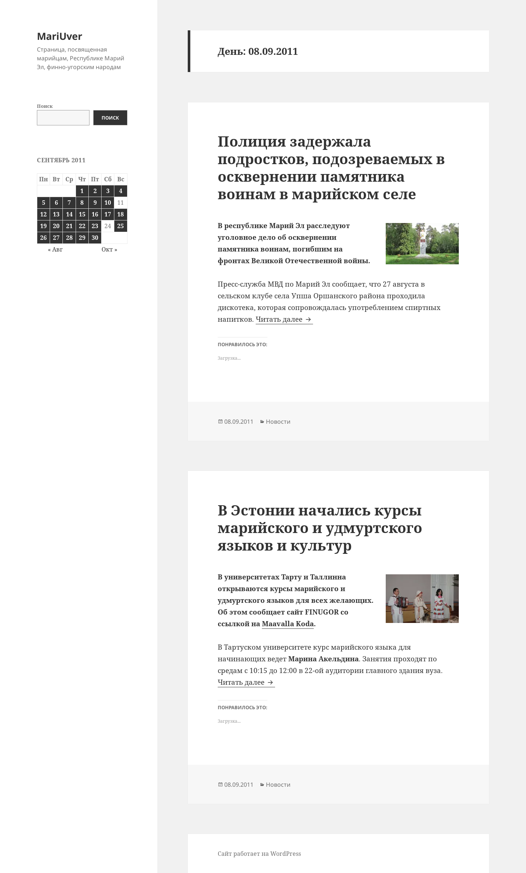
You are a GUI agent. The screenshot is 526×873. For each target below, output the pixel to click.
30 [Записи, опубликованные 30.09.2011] (95, 238)
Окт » (109, 249)
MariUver (59, 36)
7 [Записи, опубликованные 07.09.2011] (69, 203)
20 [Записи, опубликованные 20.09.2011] (56, 226)
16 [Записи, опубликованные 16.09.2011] (95, 214)
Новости (278, 421)
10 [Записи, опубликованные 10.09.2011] (107, 203)
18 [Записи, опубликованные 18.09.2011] (120, 214)
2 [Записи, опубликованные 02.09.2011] (95, 191)
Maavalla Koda (288, 623)
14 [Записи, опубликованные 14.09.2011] (69, 214)
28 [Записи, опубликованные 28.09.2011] (69, 238)
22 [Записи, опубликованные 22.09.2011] (82, 226)
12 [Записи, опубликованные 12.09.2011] (43, 214)
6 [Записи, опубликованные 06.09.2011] (56, 203)
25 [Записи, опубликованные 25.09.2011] (120, 226)
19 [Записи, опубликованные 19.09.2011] (43, 226)
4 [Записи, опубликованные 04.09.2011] (120, 191)
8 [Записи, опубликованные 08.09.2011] (82, 203)
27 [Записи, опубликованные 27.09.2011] (56, 238)
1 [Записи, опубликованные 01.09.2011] (82, 191)
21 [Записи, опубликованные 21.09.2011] (69, 226)
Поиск (45, 106)
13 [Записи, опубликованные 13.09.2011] (56, 214)
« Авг (55, 249)
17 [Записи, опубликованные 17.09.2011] (107, 214)
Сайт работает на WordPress (259, 854)
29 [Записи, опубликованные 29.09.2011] (82, 238)
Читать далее (284, 319)
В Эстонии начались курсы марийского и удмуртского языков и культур (320, 527)
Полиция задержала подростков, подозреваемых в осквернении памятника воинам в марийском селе (331, 167)
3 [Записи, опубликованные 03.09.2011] (108, 191)
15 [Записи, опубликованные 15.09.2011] (82, 214)
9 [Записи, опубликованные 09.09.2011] (95, 203)
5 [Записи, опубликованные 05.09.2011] (43, 203)
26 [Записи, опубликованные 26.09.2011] (43, 238)
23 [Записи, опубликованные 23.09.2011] (95, 226)
